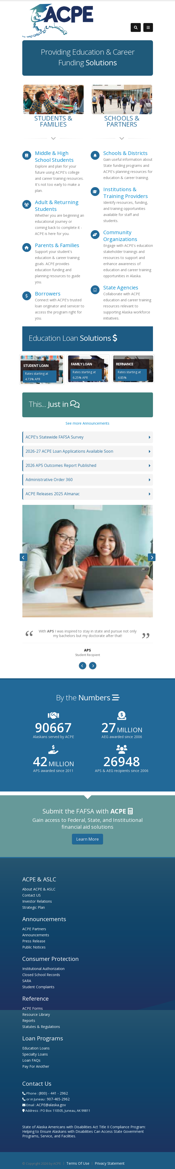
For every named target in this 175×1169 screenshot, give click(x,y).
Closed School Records (41, 974)
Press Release (33, 941)
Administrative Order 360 (49, 479)
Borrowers (48, 293)
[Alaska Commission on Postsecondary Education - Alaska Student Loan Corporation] (57, 20)
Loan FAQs (31, 1060)
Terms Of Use (77, 1163)
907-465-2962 (58, 1099)
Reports (28, 1020)
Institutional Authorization (43, 968)
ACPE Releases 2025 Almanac (53, 494)
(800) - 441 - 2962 (53, 1093)
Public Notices (34, 947)
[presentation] (23, 557)
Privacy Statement (110, 1163)
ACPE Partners (34, 928)
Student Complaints (38, 986)
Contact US (31, 895)
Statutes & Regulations (41, 1026)
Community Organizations (120, 236)
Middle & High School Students (54, 156)
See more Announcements (87, 423)
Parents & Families (57, 245)
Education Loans (36, 1048)
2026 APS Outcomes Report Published (61, 465)
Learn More (87, 839)
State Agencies (120, 287)
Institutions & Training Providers (125, 193)
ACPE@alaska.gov (51, 1104)
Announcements (35, 935)
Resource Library (36, 1014)
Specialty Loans (35, 1054)
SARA (26, 980)
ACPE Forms (32, 1008)
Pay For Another (35, 1066)
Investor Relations (37, 901)
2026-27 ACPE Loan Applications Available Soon (69, 451)
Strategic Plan (33, 907)
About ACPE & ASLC (38, 889)
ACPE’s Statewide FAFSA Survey (55, 437)
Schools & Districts (125, 153)
